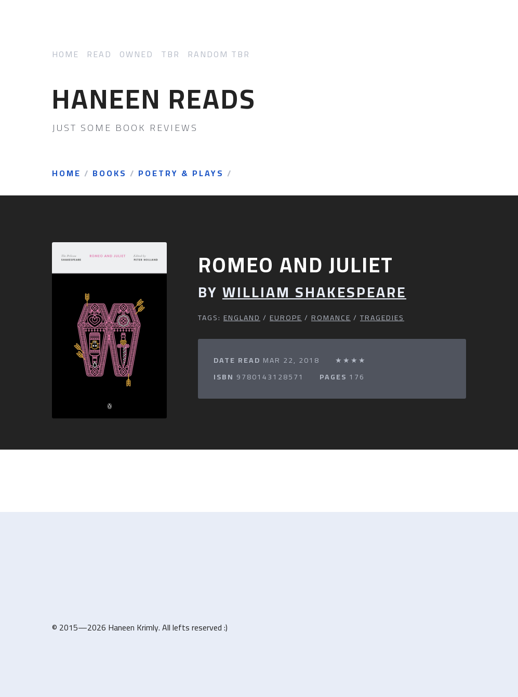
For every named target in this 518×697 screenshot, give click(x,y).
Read (99, 54)
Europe (286, 317)
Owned (136, 54)
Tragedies (382, 317)
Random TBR (219, 54)
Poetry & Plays (181, 173)
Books (109, 173)
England (241, 317)
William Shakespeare (314, 292)
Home (65, 54)
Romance (331, 317)
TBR (170, 54)
